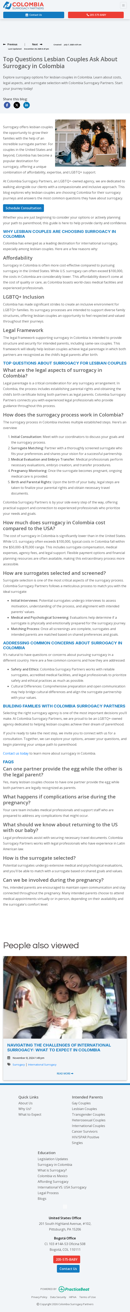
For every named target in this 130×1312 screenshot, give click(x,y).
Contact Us (68, 1269)
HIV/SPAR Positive (85, 1137)
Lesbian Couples (84, 1109)
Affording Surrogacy (53, 1181)
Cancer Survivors (85, 1131)
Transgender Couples (88, 1114)
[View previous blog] (10, 44)
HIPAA (72, 1297)
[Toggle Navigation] (123, 5)
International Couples (88, 1126)
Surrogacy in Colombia (55, 1164)
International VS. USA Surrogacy (62, 1187)
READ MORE (65, 1073)
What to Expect (29, 1114)
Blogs (42, 1198)
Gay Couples (81, 1103)
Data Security (58, 1297)
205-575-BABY (96, 15)
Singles (77, 1143)
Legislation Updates (53, 1159)
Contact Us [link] (34, 15)
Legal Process (48, 1193)
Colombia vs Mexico (53, 1176)
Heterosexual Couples (88, 1120)
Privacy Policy (39, 1297)
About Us (25, 1103)
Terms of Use (87, 1297)
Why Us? (24, 1109)
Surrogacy (19, 1064)
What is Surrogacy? (52, 1170)
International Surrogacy (42, 1064)
